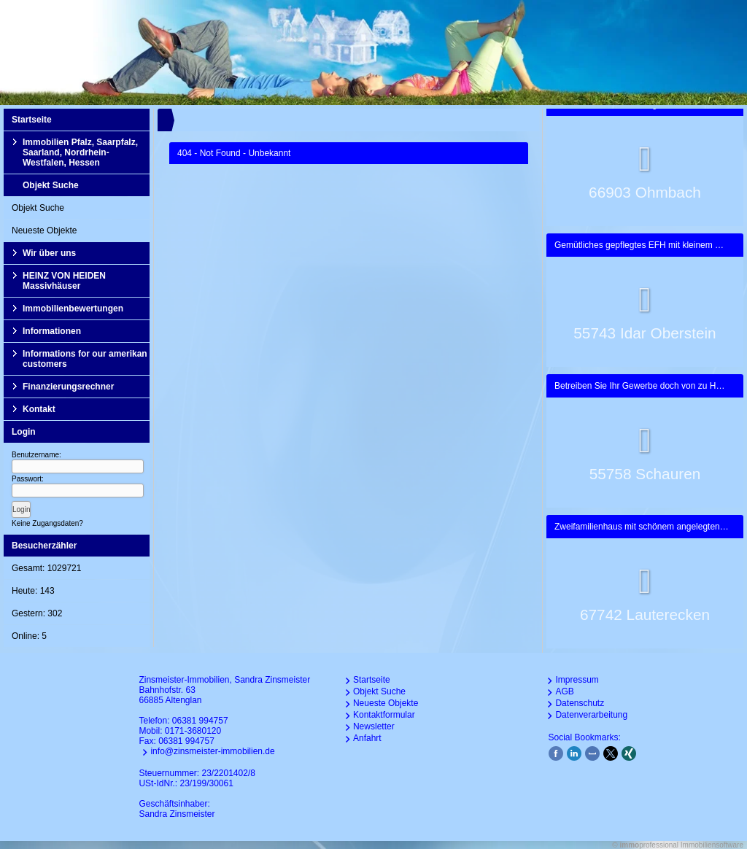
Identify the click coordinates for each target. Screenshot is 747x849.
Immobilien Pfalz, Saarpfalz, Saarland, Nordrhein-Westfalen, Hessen (80, 152)
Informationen (52, 331)
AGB (564, 691)
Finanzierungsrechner (68, 386)
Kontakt (39, 409)
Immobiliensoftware (712, 845)
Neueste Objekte (44, 230)
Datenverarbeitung (591, 715)
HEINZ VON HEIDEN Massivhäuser (64, 281)
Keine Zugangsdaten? (47, 523)
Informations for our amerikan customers (85, 359)
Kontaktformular (384, 715)
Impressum (576, 680)
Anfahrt (367, 738)
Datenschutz (579, 703)
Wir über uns (49, 253)
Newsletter (374, 726)
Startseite (32, 120)
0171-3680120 (193, 731)
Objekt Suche (51, 185)
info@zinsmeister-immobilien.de (212, 751)
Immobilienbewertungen (73, 308)
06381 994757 (200, 721)
